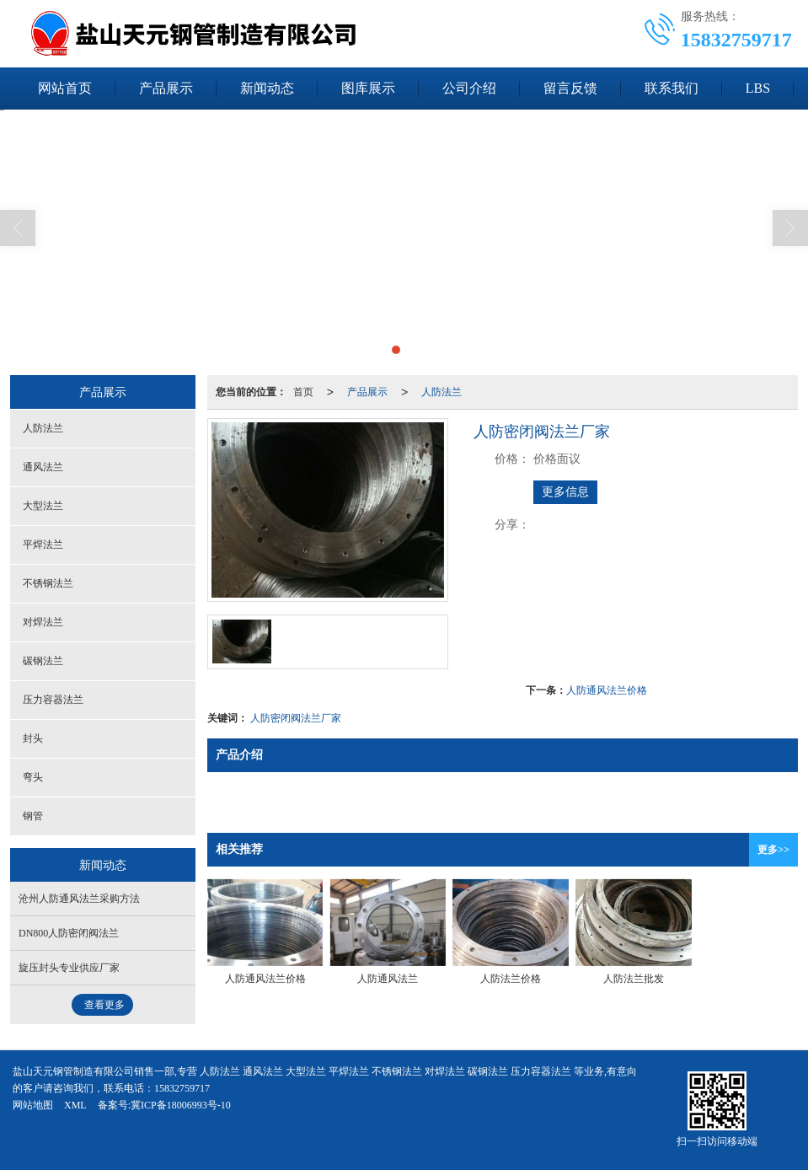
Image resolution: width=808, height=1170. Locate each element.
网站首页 (65, 88)
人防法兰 (441, 392)
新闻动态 (267, 88)
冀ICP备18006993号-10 (181, 1105)
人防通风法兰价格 (606, 690)
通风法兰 (43, 467)
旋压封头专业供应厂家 (69, 968)
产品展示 (166, 88)
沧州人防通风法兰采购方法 (79, 898)
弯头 (33, 777)
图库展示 (368, 88)
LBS (758, 88)
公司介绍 (469, 88)
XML (75, 1105)
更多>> (773, 850)
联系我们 (671, 88)
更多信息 (565, 492)
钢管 (33, 816)
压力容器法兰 (53, 700)
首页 (303, 392)
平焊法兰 (43, 544)
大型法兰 (43, 506)
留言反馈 (570, 88)
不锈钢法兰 (48, 583)
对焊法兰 (43, 622)
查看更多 (104, 1005)
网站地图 (33, 1105)
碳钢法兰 (43, 661)
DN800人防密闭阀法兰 (69, 933)
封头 (33, 738)
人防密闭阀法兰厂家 (295, 718)
